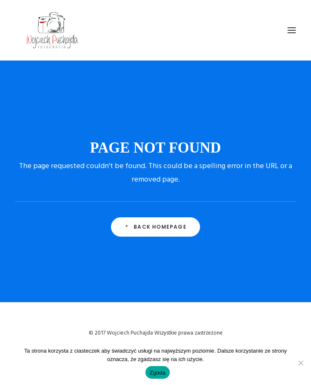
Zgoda (158, 372)
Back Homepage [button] (155, 226)
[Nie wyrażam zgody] (300, 363)
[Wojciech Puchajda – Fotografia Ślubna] (53, 30)
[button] (291, 30)
